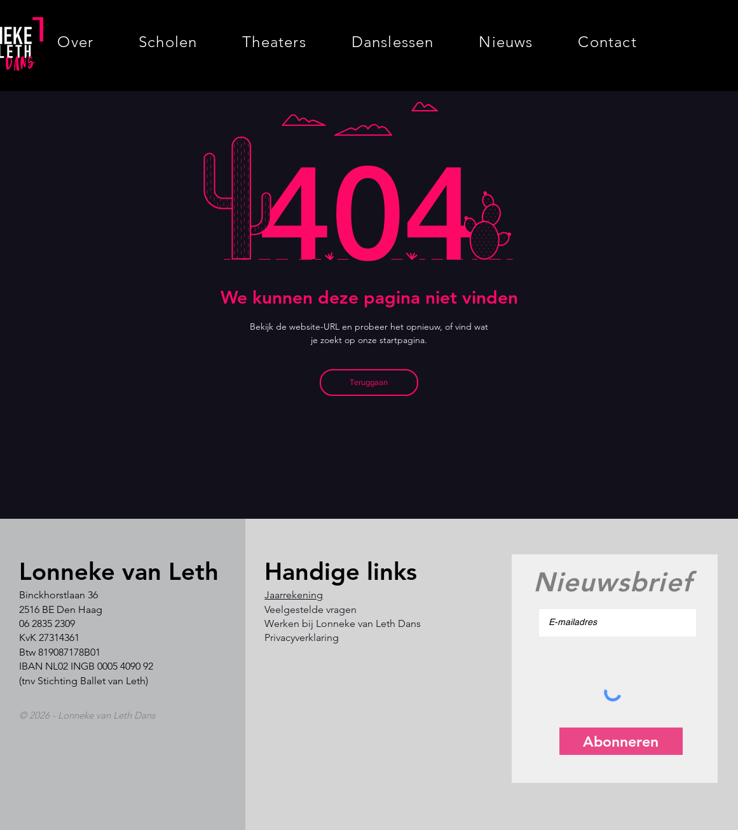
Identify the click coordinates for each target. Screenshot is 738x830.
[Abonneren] (621, 741)
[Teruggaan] (369, 382)
